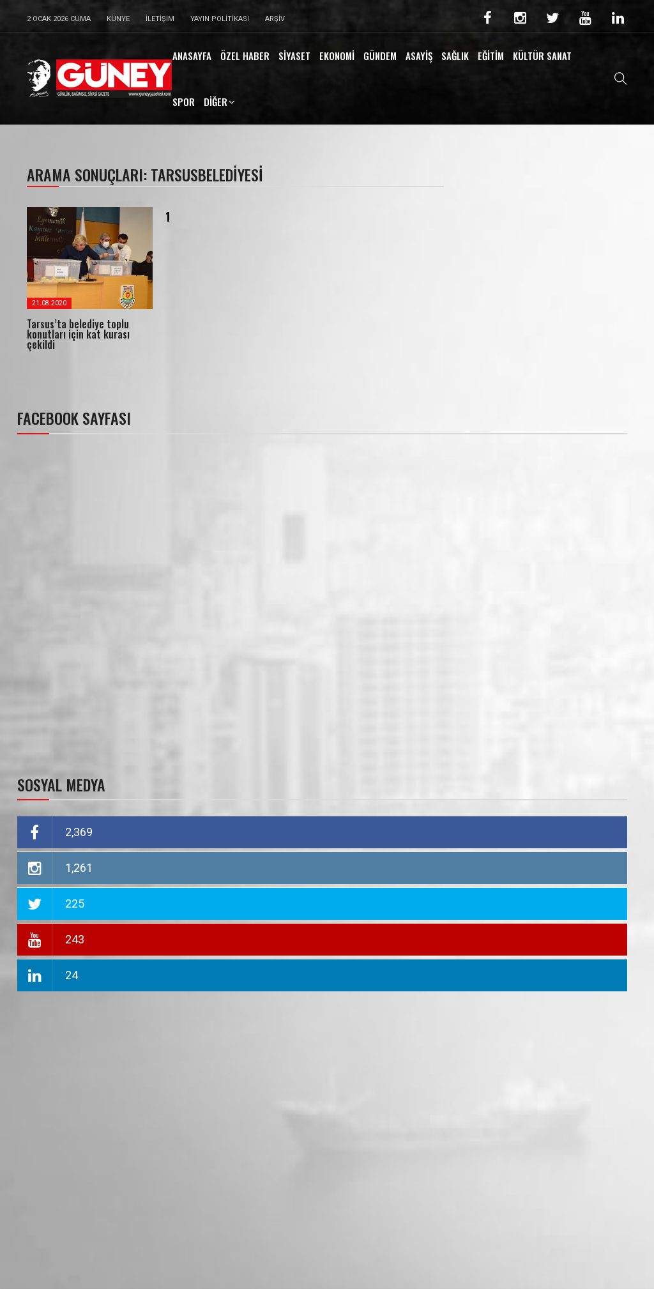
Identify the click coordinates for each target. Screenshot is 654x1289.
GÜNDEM (380, 56)
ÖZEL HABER (245, 56)
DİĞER (215, 102)
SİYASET (294, 56)
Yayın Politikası (219, 19)
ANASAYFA (191, 56)
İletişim (160, 19)
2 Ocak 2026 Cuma (59, 19)
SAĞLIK (455, 56)
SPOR (183, 102)
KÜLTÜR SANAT (542, 56)
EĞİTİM (491, 56)
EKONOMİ (336, 56)
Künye (118, 19)
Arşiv (275, 19)
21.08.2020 (49, 303)
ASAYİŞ (419, 56)
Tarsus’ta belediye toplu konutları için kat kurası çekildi (78, 334)
